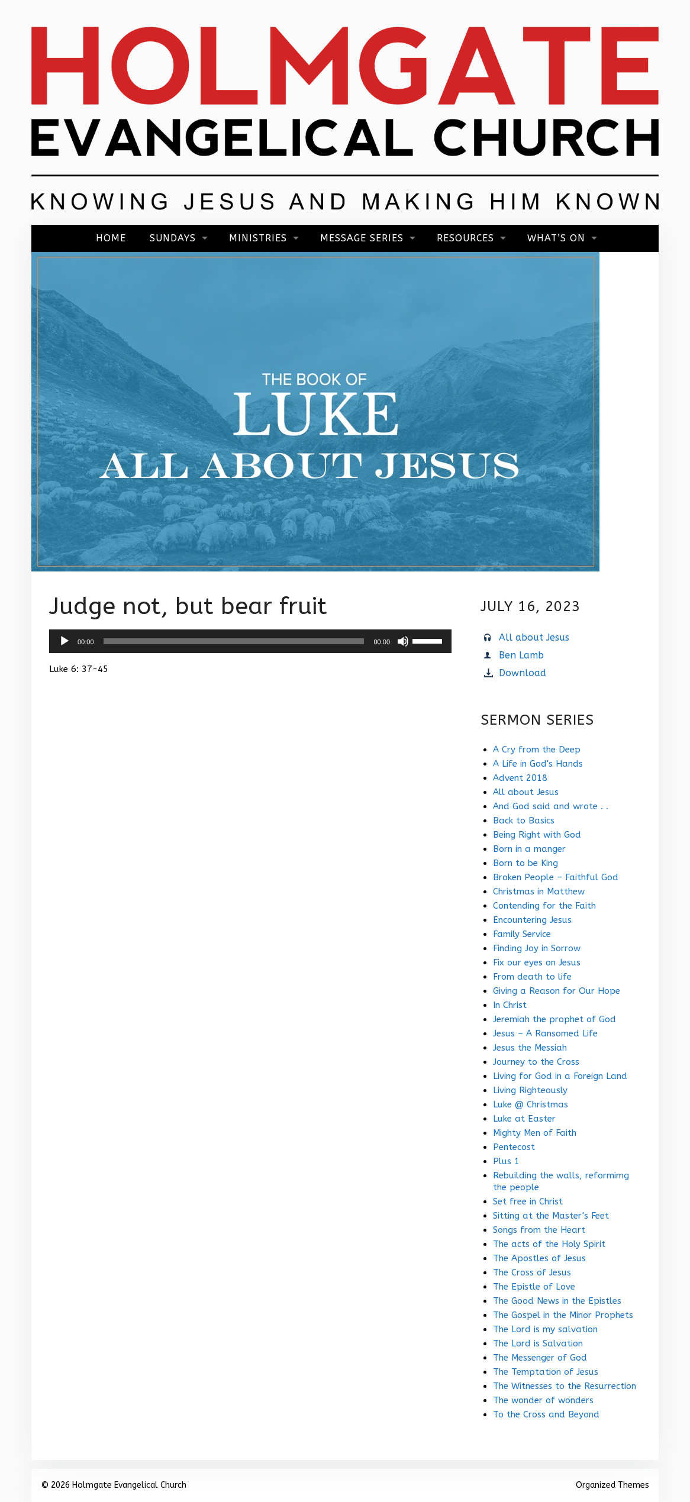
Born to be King (525, 863)
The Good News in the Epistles (557, 1301)
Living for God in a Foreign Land (560, 1076)
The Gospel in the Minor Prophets (563, 1315)
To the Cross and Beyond (546, 1414)
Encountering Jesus (532, 920)
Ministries (258, 238)
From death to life (532, 976)
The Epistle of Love (534, 1286)
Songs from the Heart (539, 1230)
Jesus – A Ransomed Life (545, 1033)
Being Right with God (537, 834)
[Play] (64, 641)
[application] (250, 641)
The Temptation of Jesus (545, 1372)
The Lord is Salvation (538, 1343)
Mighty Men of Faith (534, 1133)
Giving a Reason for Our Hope (556, 991)
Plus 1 (506, 1161)
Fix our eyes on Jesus (537, 962)
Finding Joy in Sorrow (537, 948)
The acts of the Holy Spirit (549, 1244)
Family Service (522, 934)
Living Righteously (530, 1090)
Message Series (362, 238)
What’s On (556, 238)
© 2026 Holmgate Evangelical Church (113, 1485)
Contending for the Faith (544, 905)
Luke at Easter (524, 1118)
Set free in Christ (528, 1201)
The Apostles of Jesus (539, 1258)
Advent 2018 (520, 778)
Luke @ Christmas (530, 1104)
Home (111, 238)
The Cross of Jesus (532, 1272)
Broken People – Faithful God (555, 877)
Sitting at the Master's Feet (551, 1215)
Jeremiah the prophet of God (554, 1019)
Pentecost (514, 1147)
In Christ (510, 1005)
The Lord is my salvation (545, 1329)
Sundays (173, 238)
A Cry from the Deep (537, 749)
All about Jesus (534, 637)
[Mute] (403, 641)
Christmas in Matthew (539, 891)
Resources (465, 238)
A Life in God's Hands (538, 763)
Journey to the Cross (536, 1062)
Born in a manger (529, 849)
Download (522, 673)
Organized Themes (612, 1485)
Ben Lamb (521, 655)
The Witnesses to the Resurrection (564, 1386)
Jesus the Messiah (530, 1047)
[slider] (234, 641)
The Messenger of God (540, 1357)
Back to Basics (523, 820)
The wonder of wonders (543, 1400)
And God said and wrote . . (550, 806)
